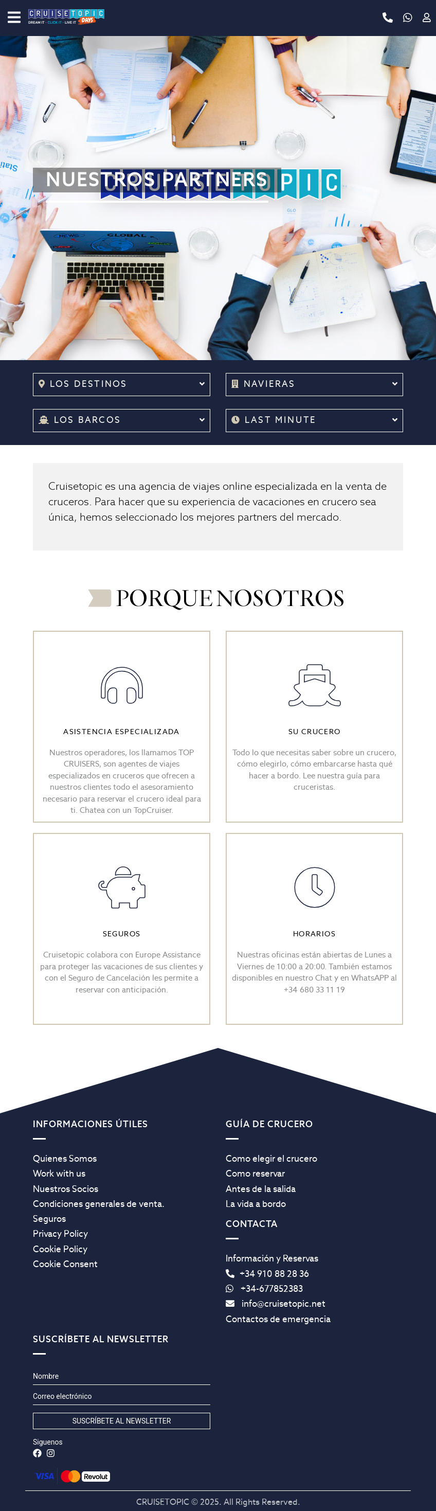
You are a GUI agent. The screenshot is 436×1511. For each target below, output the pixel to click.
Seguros (49, 1218)
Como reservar (255, 1173)
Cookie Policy (60, 1249)
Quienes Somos (65, 1158)
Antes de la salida (261, 1189)
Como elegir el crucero (271, 1158)
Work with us (59, 1173)
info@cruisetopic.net (275, 1303)
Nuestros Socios (65, 1189)
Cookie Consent (65, 1264)
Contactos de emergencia (278, 1319)
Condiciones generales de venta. (99, 1204)
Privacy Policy (60, 1233)
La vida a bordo (256, 1204)
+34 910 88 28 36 (267, 1273)
